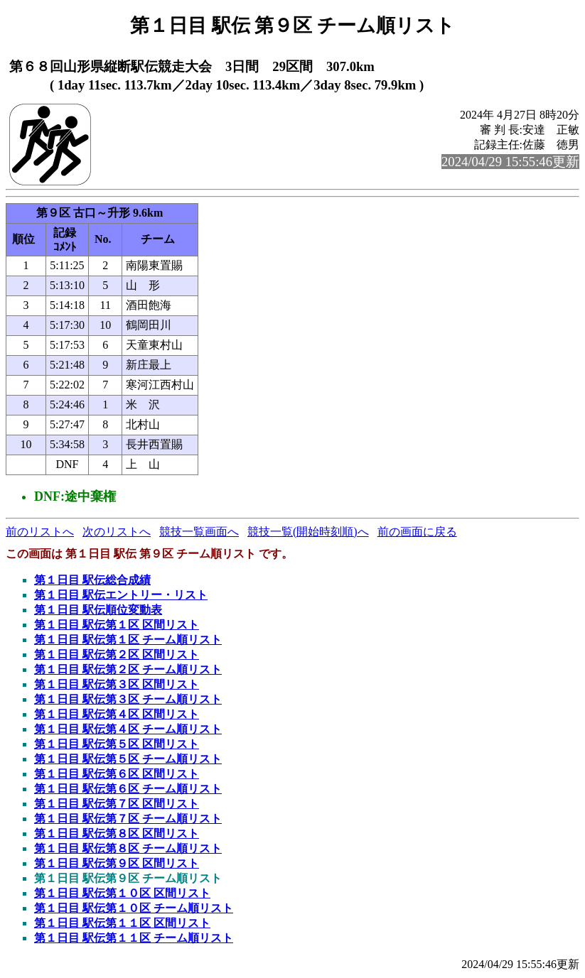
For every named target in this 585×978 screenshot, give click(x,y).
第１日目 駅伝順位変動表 (98, 610)
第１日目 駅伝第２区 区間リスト (116, 654)
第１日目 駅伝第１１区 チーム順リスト (133, 938)
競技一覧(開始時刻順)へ (308, 532)
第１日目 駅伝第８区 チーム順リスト (128, 848)
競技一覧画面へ (199, 532)
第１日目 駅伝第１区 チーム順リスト (128, 640)
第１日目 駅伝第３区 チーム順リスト (128, 699)
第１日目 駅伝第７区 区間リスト (116, 804)
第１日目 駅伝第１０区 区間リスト (122, 893)
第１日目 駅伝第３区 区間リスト (116, 684)
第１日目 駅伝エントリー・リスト (121, 595)
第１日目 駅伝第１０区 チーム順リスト (133, 908)
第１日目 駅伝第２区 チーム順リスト (128, 669)
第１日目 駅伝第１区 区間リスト (116, 625)
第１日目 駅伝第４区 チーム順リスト (128, 729)
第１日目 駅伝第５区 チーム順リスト (128, 759)
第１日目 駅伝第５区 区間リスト (116, 744)
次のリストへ (116, 532)
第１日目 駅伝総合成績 (92, 580)
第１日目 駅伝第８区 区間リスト (116, 833)
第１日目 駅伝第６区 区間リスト (116, 774)
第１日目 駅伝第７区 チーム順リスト (128, 819)
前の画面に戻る (417, 532)
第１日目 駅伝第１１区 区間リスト (122, 923)
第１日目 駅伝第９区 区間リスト (116, 863)
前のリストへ (40, 532)
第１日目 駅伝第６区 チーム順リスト (128, 789)
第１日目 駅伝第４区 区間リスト (116, 714)
